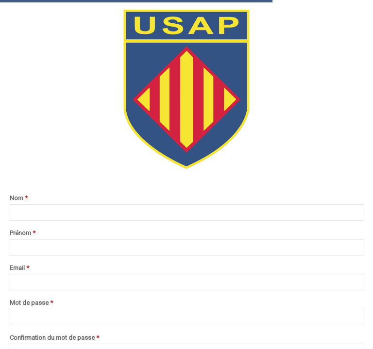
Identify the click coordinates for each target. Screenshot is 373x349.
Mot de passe (31, 303)
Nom (19, 198)
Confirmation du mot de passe (54, 337)
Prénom (22, 233)
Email (19, 268)
